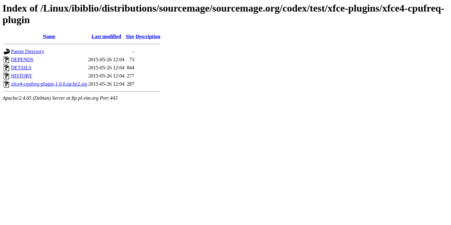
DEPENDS (22, 59)
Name (49, 36)
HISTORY (21, 75)
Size (130, 36)
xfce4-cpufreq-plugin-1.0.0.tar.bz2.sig (49, 84)
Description (148, 36)
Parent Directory (27, 51)
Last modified (106, 36)
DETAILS (21, 67)
